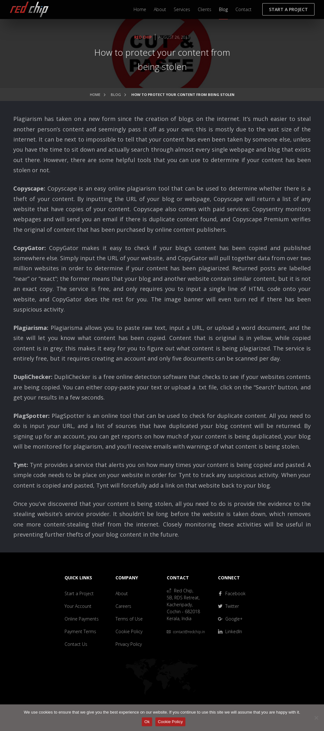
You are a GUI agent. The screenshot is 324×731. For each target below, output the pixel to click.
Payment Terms (80, 631)
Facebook (232, 593)
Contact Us (76, 644)
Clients (204, 9)
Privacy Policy (128, 644)
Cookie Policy (128, 631)
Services (182, 9)
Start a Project (288, 9)
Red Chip (143, 37)
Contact (243, 9)
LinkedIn (230, 631)
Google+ (230, 619)
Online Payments (82, 619)
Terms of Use (129, 619)
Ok (147, 721)
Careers (123, 606)
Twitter (228, 606)
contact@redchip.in (186, 631)
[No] (316, 718)
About (160, 9)
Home (140, 9)
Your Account (78, 606)
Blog (223, 9)
